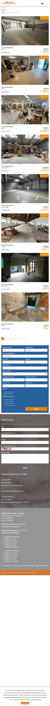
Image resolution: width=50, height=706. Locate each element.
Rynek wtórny (8, 393)
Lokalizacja (6, 365)
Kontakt (31, 565)
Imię (2, 426)
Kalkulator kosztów (41, 565)
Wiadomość (5, 452)
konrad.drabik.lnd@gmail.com (12, 491)
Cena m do (28, 383)
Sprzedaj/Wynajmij (22, 565)
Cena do (27, 359)
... (21, 338)
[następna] (26, 338)
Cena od (5, 359)
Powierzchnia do (30, 377)
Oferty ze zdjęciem (9, 399)
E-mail (3, 439)
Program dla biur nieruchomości (18, 572)
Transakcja (29, 347)
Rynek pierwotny (9, 392)
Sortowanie (16, 12)
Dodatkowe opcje (8, 396)
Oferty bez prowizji (9, 403)
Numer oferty (7, 371)
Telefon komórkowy (8, 433)
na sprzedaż (12, 550)
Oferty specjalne (9, 401)
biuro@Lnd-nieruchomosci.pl (12, 485)
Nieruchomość (7, 347)
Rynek (4, 389)
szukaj (36, 409)
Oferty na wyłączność (10, 405)
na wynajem (12, 536)
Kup (13, 565)
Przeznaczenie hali (9, 353)
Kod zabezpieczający (8, 446)
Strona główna (6, 565)
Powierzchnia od (8, 377)
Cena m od (6, 383)
